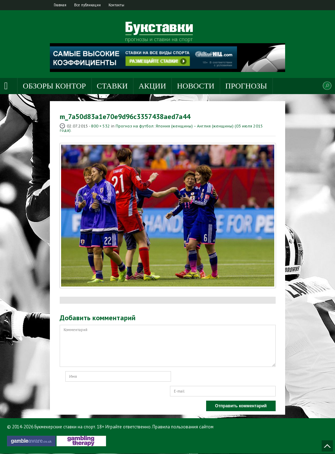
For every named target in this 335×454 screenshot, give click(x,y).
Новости (196, 86)
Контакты (126, 4)
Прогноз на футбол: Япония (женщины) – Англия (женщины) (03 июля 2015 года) (161, 128)
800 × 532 (100, 126)
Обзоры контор (54, 86)
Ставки (112, 86)
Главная (62, 4)
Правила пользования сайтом (183, 427)
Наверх (327, 446)
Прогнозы (246, 86)
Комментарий (168, 346)
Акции (152, 86)
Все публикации (93, 4)
